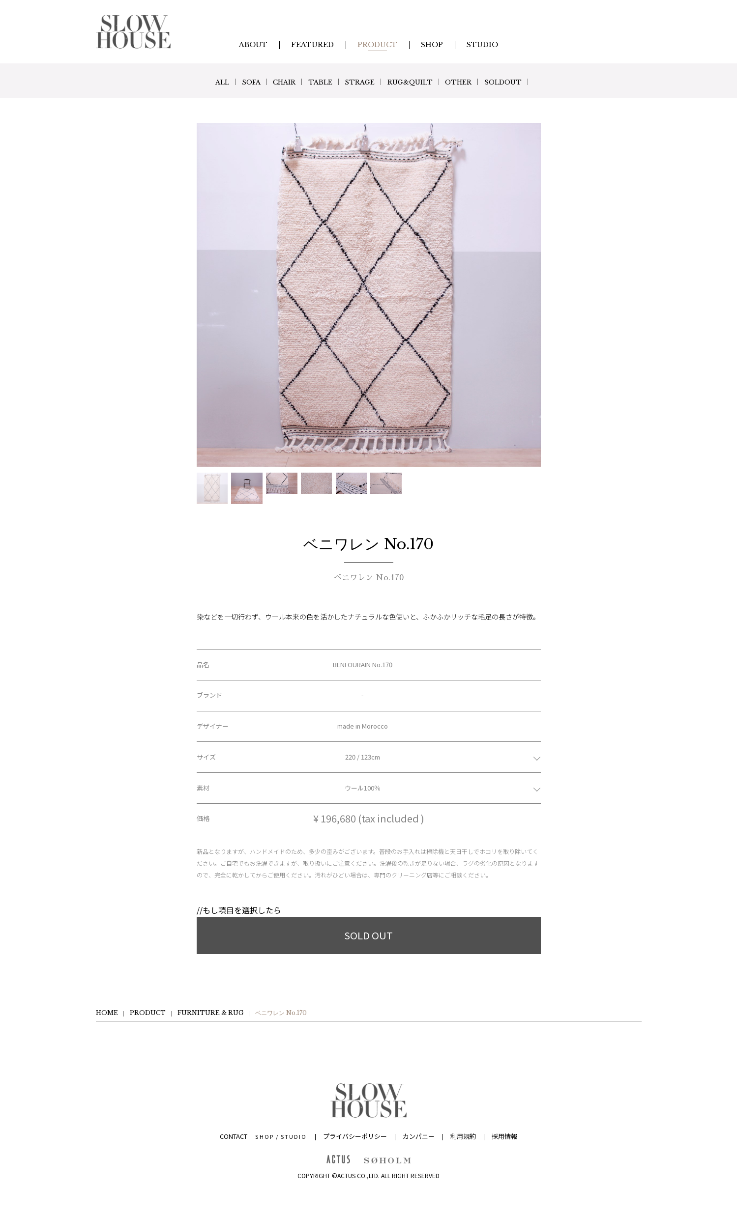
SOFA (232, 82)
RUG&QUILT (419, 82)
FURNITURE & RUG (210, 1013)
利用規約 (463, 1136)
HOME (107, 1013)
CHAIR (273, 82)
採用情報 (504, 1136)
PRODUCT (148, 1013)
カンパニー (419, 1136)
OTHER (475, 82)
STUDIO (294, 1136)
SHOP (264, 1136)
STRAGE (362, 82)
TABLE (315, 82)
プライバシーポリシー (355, 1136)
